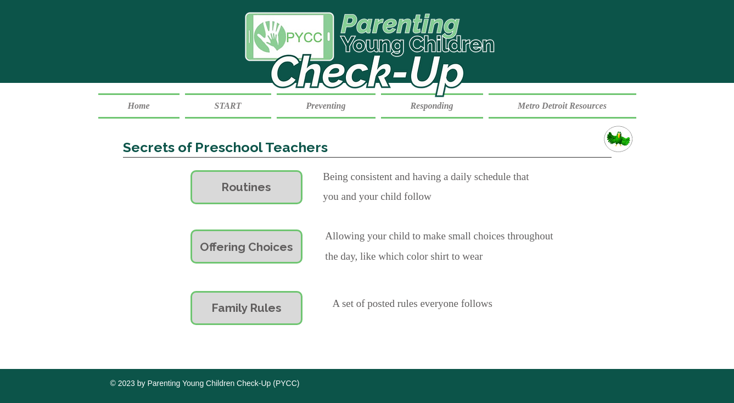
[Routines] (246, 187)
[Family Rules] (246, 308)
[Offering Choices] (246, 247)
